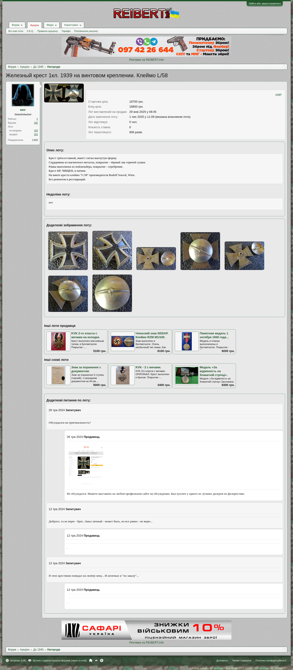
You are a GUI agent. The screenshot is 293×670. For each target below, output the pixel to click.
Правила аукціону (47, 31)
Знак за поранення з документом (86, 369)
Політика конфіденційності (271, 660)
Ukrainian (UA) (18, 660)
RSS (101, 660)
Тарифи (66, 31)
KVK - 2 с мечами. (148, 367)
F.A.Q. (30, 31)
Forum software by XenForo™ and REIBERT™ (239, 668)
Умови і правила (241, 660)
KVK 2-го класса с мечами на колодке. (85, 335)
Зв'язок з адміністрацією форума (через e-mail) (59, 660)
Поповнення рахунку (86, 31)
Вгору (96, 660)
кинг (23, 109)
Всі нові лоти (15, 31)
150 (36, 130)
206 (36, 123)
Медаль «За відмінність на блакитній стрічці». (213, 371)
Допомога (222, 660)
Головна (90, 660)
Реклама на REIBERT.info (146, 59)
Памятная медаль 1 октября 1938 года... (214, 335)
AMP (278, 94)
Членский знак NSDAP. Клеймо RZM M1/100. (152, 335)
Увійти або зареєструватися (265, 3)
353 (36, 134)
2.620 (35, 140)
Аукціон (34, 25)
